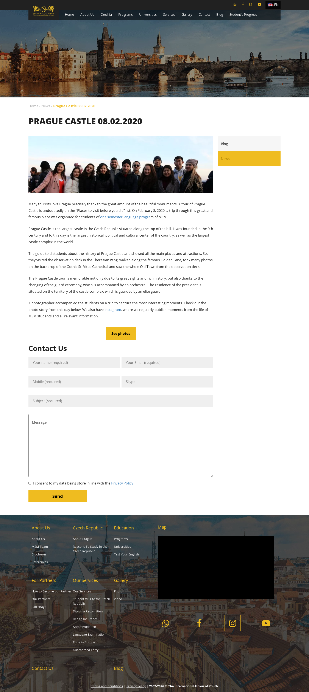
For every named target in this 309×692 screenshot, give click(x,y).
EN (276, 4)
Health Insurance (85, 619)
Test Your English (126, 554)
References (40, 562)
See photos (120, 333)
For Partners (44, 580)
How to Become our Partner (51, 591)
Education (124, 528)
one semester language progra (125, 217)
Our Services (85, 580)
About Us (87, 14)
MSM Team (40, 546)
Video (118, 599)
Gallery (187, 14)
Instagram (113, 309)
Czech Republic (88, 528)
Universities (148, 14)
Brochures (39, 554)
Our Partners (41, 599)
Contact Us (43, 668)
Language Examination (89, 634)
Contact (204, 14)
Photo (118, 591)
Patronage (39, 607)
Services (169, 14)
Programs (125, 14)
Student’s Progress (243, 14)
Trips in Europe (84, 642)
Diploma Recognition (88, 611)
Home (69, 14)
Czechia (106, 14)
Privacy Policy (122, 483)
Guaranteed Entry (85, 650)
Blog (219, 14)
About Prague (82, 539)
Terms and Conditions (107, 686)
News (45, 106)
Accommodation (84, 627)
